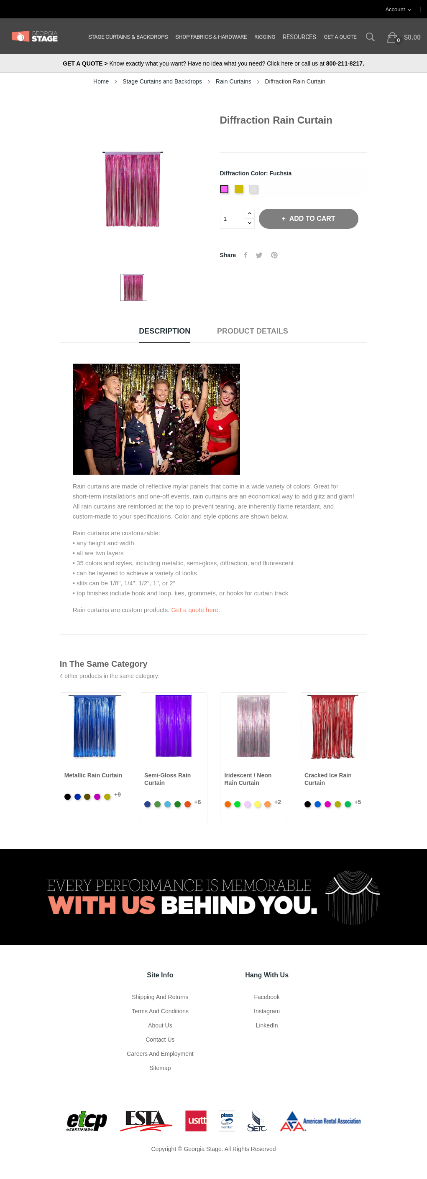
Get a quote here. (195, 609)
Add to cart (311, 218)
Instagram (267, 1011)
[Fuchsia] (225, 191)
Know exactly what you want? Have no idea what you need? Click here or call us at (213, 63)
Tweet (259, 255)
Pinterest (274, 255)
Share (245, 255)
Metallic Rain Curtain (93, 775)
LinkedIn (267, 1025)
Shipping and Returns (160, 997)
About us (160, 1025)
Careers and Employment (160, 1053)
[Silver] (254, 191)
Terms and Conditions (160, 1011)
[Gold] (240, 191)
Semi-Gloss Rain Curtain (167, 779)
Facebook (266, 997)
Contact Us (160, 1039)
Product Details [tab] (252, 331)
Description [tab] (164, 331)
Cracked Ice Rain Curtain (328, 779)
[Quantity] (232, 219)
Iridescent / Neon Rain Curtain (248, 779)
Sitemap (160, 1068)
